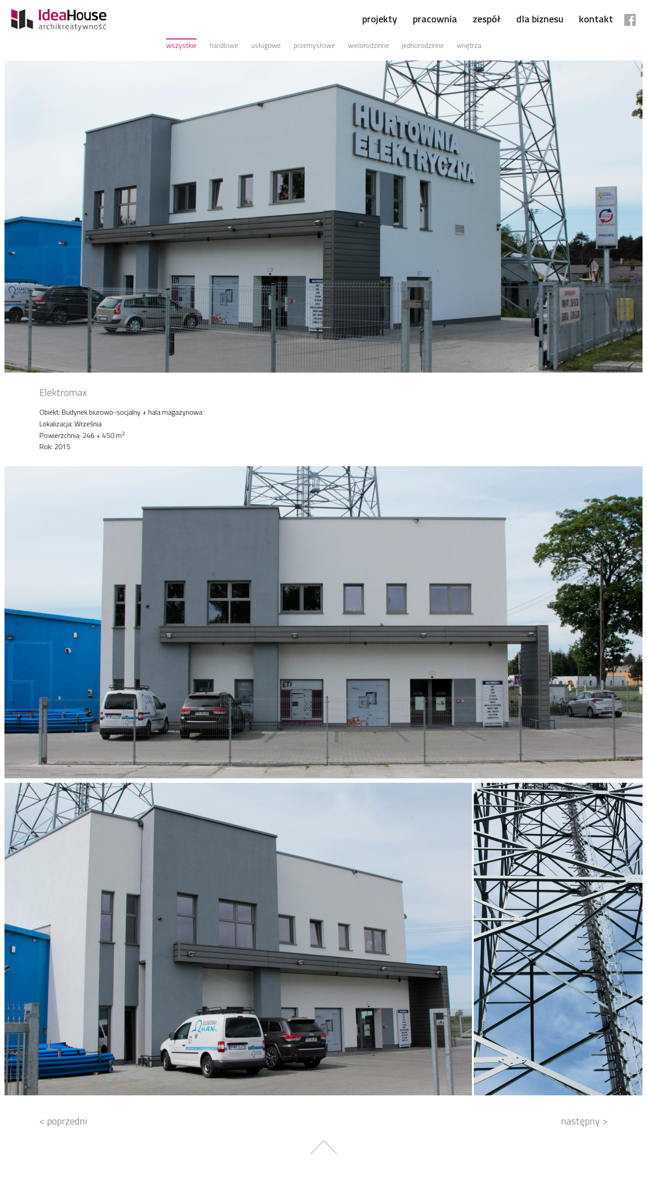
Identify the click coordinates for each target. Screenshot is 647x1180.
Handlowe (224, 45)
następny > (584, 1121)
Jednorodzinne (423, 45)
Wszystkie (181, 45)
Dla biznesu (539, 18)
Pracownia (435, 18)
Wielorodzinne (368, 45)
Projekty (379, 18)
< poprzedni (63, 1121)
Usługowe (266, 45)
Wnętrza (469, 45)
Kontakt (596, 18)
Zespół (487, 18)
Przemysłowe (314, 45)
